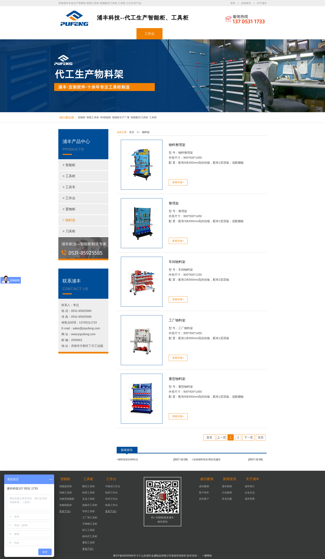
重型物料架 (177, 379)
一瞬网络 (205, 555)
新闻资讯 (201, 33)
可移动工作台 (112, 486)
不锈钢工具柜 (89, 523)
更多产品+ (65, 511)
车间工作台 (111, 498)
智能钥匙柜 (65, 505)
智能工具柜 (92, 117)
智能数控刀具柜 (139, 117)
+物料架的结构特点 (127, 459)
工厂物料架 (177, 320)
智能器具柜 (65, 486)
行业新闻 (227, 492)
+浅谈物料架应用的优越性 (206, 459)
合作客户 (204, 498)
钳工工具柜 (88, 530)
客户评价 (204, 492)
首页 (232, 3)
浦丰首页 (71, 33)
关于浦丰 (262, 3)
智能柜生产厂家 (121, 117)
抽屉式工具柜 (89, 505)
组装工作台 (111, 505)
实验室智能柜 (66, 498)
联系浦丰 (253, 33)
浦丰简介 (250, 486)
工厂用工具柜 (89, 517)
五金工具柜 (88, 498)
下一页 (248, 437)
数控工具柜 (88, 486)
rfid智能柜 (105, 117)
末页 (261, 437)
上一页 (221, 437)
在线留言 (246, 3)
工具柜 (124, 33)
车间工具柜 (88, 511)
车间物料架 (177, 262)
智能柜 (97, 33)
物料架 (146, 132)
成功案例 (175, 33)
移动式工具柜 (89, 536)
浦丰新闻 (227, 486)
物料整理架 (177, 145)
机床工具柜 (88, 492)
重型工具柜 (88, 542)
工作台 (150, 33)
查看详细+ (178, 182)
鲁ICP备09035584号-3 (125, 555)
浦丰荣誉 (250, 498)
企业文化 (250, 492)
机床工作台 (111, 492)
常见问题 (227, 498)
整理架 (174, 203)
